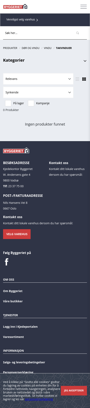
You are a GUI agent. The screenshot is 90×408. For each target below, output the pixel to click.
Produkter (10, 48)
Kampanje (39, 103)
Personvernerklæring (18, 372)
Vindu (47, 48)
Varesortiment (13, 337)
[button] (38, 79)
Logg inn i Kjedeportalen (20, 327)
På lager (14, 103)
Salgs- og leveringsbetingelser (24, 362)
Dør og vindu (30, 48)
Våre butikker (13, 301)
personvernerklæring (39, 399)
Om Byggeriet (12, 291)
